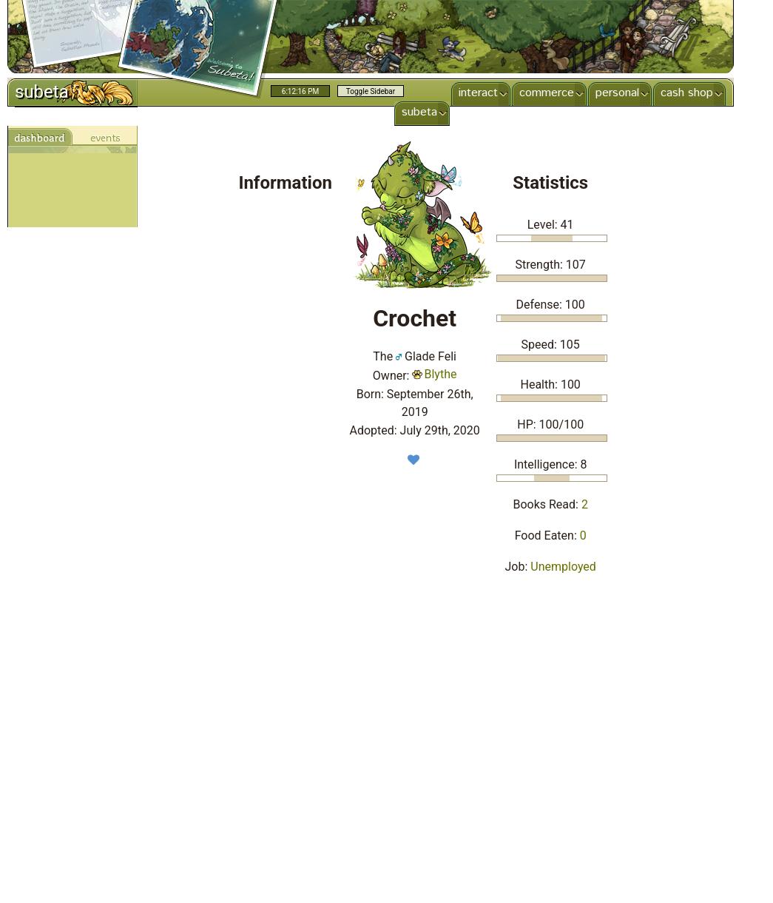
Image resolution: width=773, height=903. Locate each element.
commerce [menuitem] (545, 92)
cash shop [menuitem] (685, 92)
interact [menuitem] (476, 92)
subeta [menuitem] (417, 112)
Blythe (434, 374)
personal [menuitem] (615, 92)
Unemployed (563, 567)
